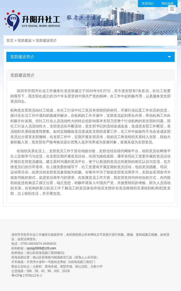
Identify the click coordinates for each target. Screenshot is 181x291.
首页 (9, 40)
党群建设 (24, 40)
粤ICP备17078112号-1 (26, 275)
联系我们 (148, 3)
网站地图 (168, 3)
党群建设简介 (46, 40)
